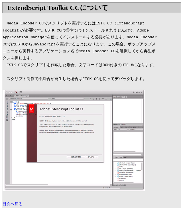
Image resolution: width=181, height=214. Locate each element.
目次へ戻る (13, 204)
